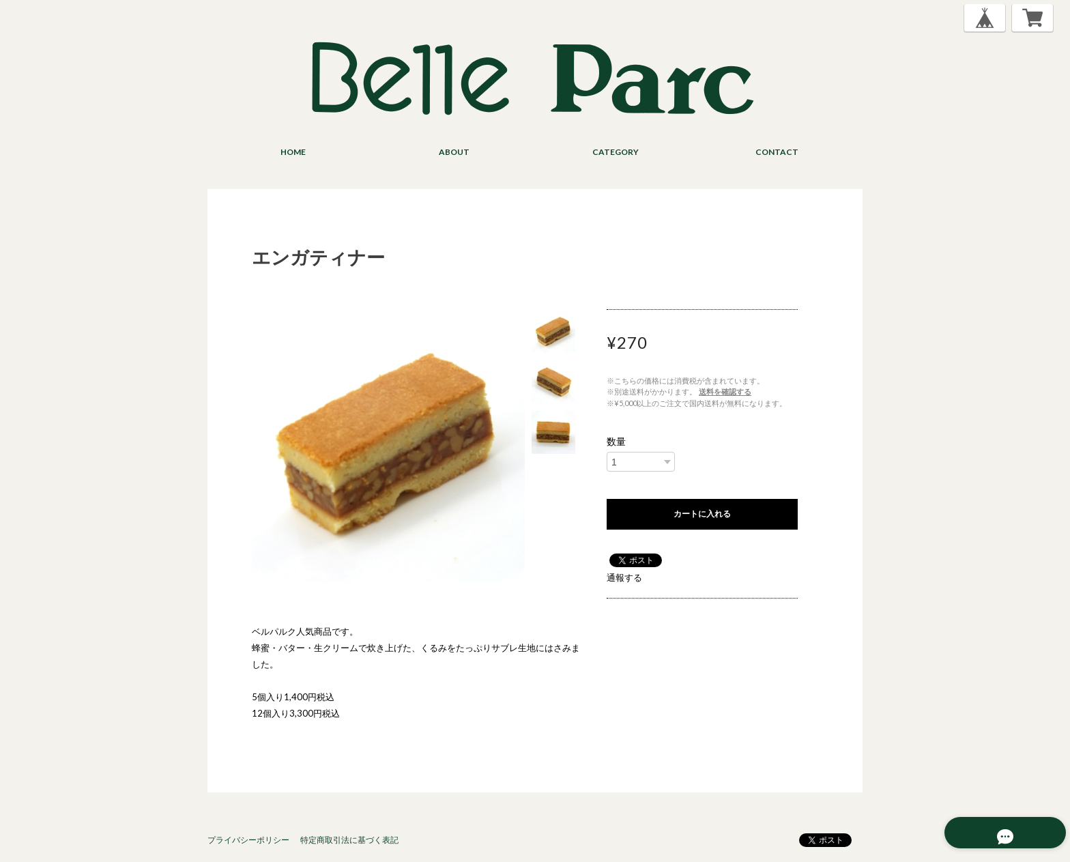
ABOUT (454, 152)
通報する (624, 577)
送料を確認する (725, 391)
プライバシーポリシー (248, 840)
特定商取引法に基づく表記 (349, 840)
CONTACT (776, 152)
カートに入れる (702, 514)
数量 (616, 441)
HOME (293, 152)
